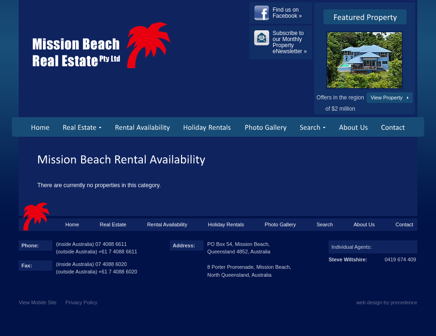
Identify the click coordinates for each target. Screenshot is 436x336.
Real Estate (113, 224)
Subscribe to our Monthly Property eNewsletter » (290, 42)
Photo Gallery (280, 224)
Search (324, 224)
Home (72, 224)
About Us (364, 224)
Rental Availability (167, 224)
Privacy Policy (81, 302)
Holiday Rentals (226, 224)
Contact (404, 224)
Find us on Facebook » (287, 13)
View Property (386, 97)
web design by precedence (386, 302)
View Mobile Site (37, 302)
